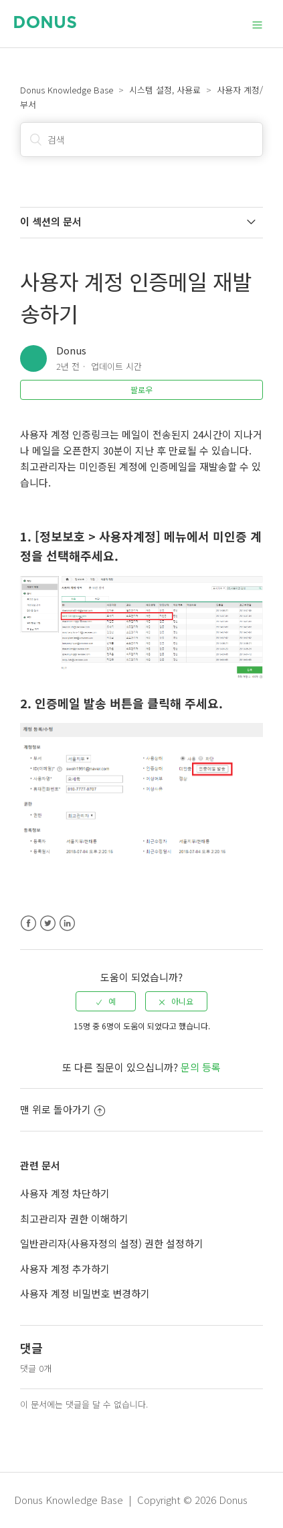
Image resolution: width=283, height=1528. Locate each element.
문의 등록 (201, 1067)
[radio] (106, 1001)
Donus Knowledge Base (66, 89)
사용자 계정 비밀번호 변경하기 (85, 1293)
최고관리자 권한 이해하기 (74, 1219)
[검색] (142, 139)
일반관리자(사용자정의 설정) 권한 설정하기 (111, 1243)
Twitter (47, 923)
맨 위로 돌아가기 (62, 1109)
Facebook (28, 923)
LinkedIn (67, 923)
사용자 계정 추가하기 (65, 1269)
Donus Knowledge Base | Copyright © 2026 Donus (131, 1500)
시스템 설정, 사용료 (165, 89)
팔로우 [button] (141, 389)
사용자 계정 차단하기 (65, 1193)
